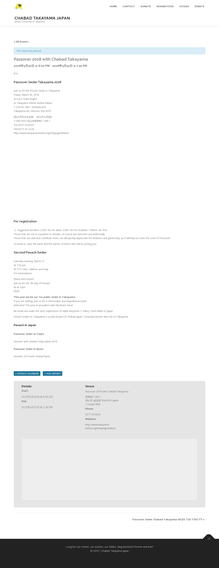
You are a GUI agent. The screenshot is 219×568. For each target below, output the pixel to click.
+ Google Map (92, 404)
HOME (113, 6)
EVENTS (199, 6)
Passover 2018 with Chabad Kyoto (32, 356)
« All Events (21, 41)
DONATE (146, 6)
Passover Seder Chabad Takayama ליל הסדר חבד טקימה (168, 519)
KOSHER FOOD (165, 6)
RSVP (17, 291)
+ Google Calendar (27, 373)
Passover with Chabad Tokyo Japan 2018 (35, 341)
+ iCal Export (52, 373)
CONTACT (129, 6)
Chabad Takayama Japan (42, 18)
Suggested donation (28, 230)
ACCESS (184, 6)
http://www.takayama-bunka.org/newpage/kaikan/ (41, 133)
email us (22, 243)
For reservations (23, 273)
